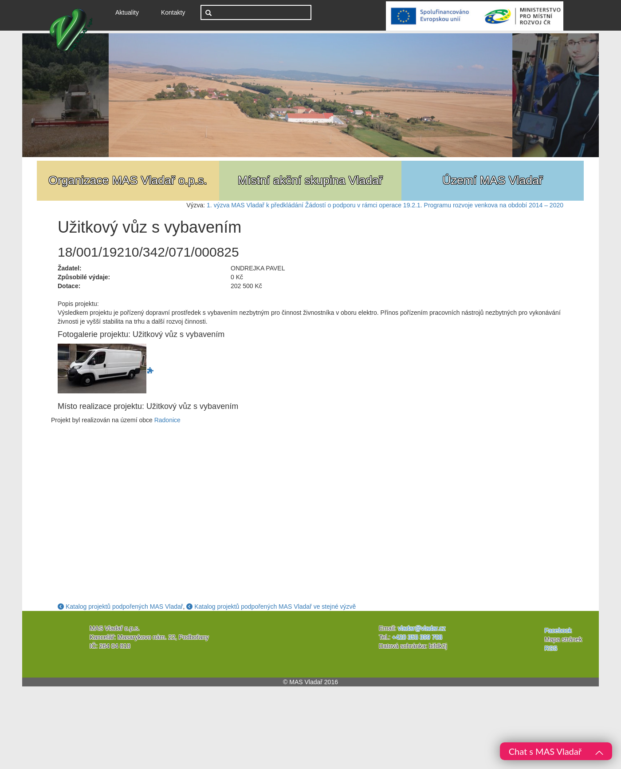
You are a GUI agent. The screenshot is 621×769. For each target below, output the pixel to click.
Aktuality (130, 12)
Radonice (167, 420)
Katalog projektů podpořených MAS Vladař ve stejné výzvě (271, 606)
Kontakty (173, 12)
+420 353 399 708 (417, 637)
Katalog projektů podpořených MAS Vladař (120, 606)
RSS (551, 648)
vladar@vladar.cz (422, 628)
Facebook (558, 630)
